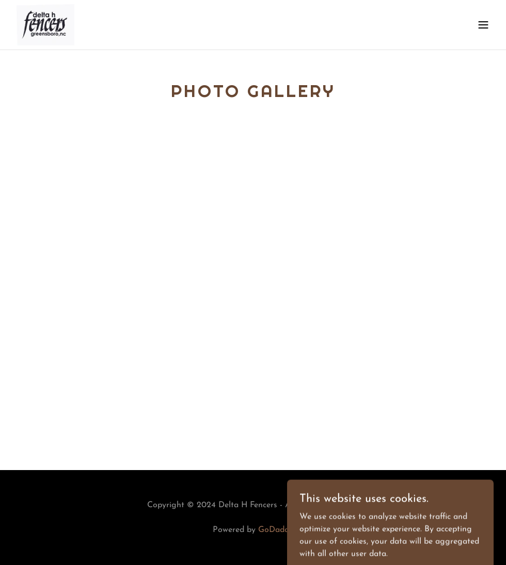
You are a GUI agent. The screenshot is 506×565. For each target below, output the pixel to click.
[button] (483, 24)
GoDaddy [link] (275, 530)
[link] (45, 24)
